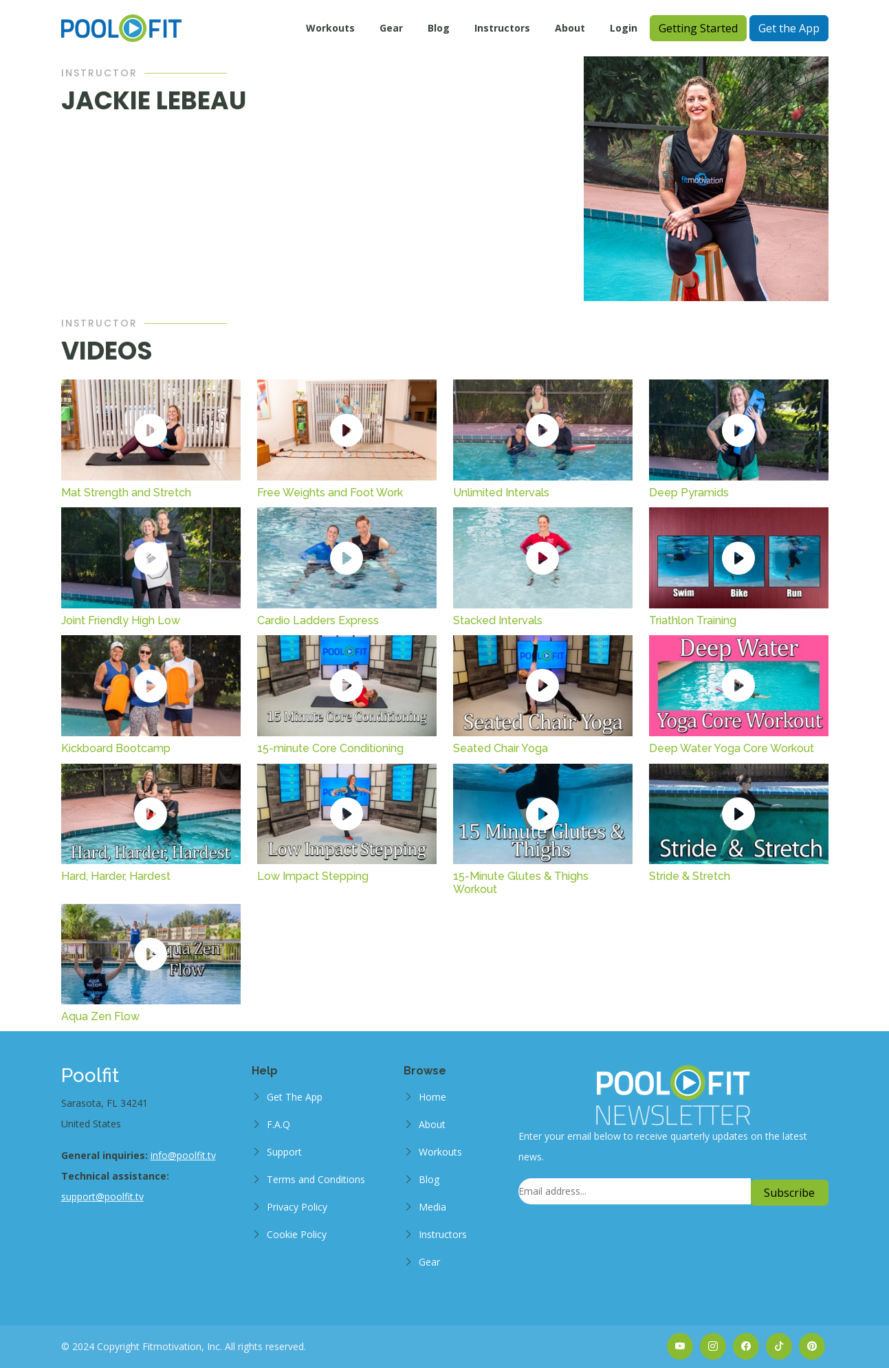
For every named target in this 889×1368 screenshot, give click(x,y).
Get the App (789, 28)
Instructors (502, 27)
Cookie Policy (297, 1234)
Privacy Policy (297, 1206)
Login (623, 27)
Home (432, 1096)
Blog (439, 27)
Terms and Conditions (316, 1179)
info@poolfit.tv (183, 1155)
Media (432, 1206)
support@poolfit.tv (102, 1196)
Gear (391, 27)
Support (284, 1151)
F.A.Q (278, 1124)
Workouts (330, 27)
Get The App (294, 1096)
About (570, 27)
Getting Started (698, 28)
